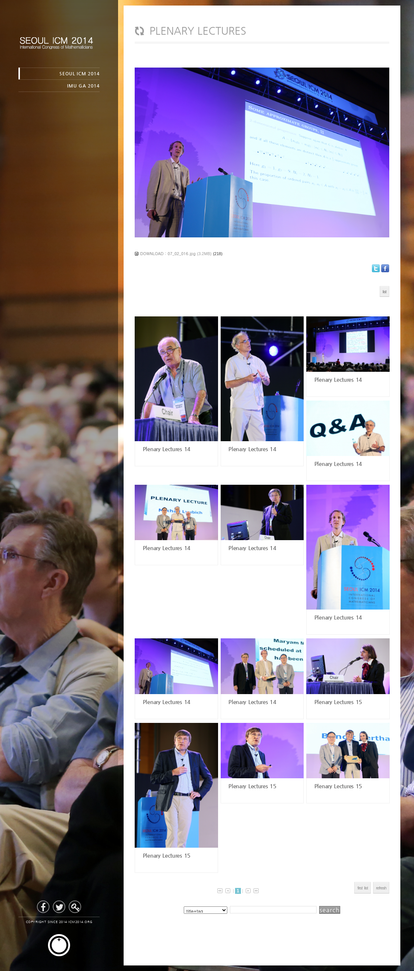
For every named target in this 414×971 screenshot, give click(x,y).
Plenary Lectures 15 (337, 702)
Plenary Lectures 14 (165, 449)
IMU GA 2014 (83, 85)
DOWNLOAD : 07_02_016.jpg (168, 253)
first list (362, 888)
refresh (381, 888)
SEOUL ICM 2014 (79, 73)
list (384, 291)
